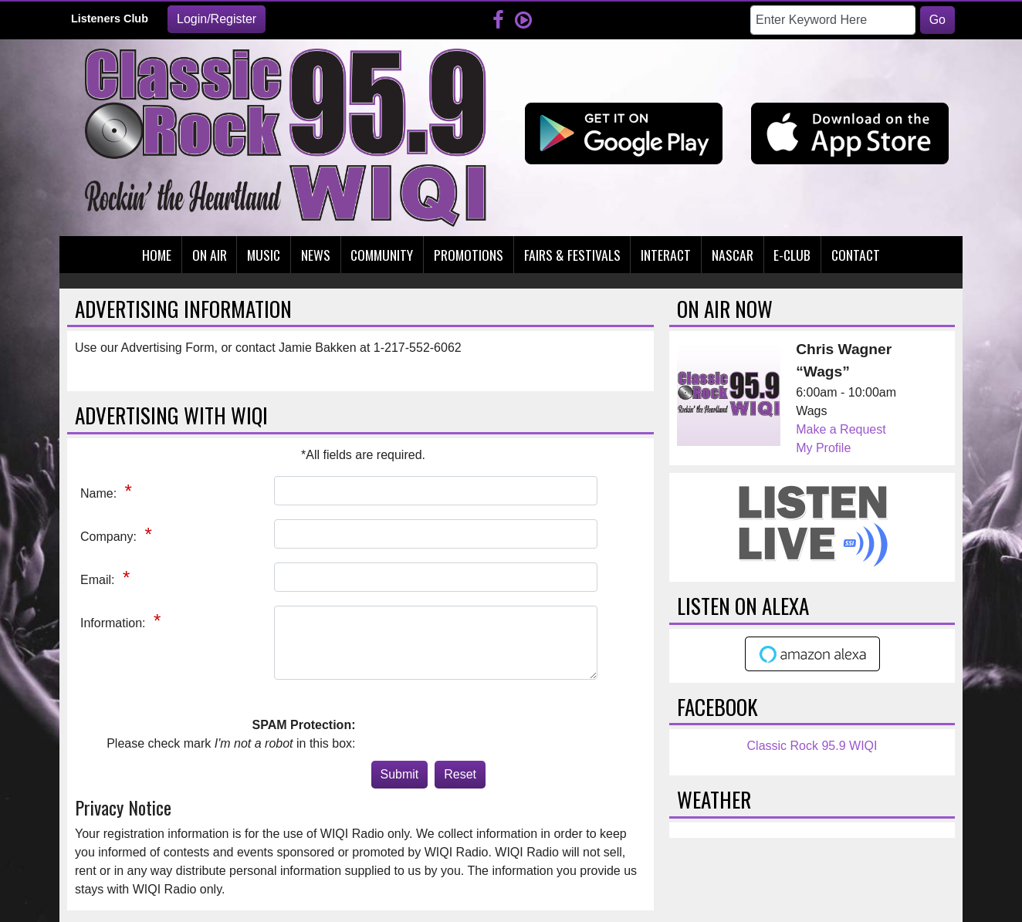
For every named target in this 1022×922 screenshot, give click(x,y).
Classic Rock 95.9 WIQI (812, 745)
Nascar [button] (732, 255)
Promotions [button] (468, 255)
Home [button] (156, 255)
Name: (100, 493)
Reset (460, 774)
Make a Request (841, 429)
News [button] (315, 255)
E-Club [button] (791, 255)
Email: (99, 579)
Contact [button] (855, 255)
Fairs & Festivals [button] (572, 255)
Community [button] (381, 255)
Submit (400, 774)
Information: (114, 623)
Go (937, 19)
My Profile (823, 447)
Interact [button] (666, 255)
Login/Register (216, 18)
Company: (110, 536)
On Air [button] (209, 255)
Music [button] (263, 255)
